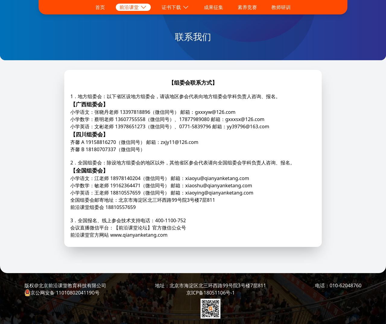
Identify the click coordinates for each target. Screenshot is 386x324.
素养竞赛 (247, 7)
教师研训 (281, 7)
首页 (100, 7)
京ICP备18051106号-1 (210, 292)
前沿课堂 (133, 7)
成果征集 (213, 7)
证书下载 (175, 7)
